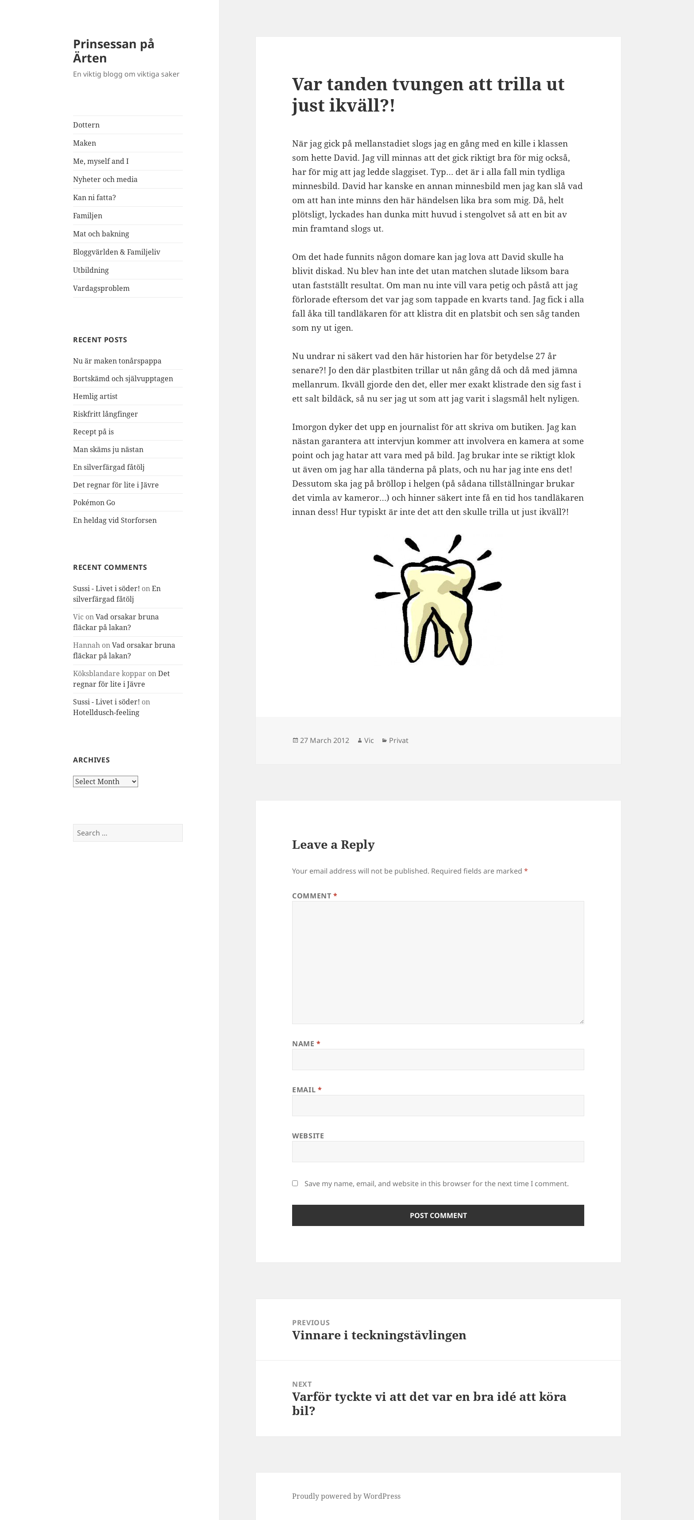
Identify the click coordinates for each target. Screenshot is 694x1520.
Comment (315, 896)
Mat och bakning (101, 234)
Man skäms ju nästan (108, 449)
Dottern (86, 125)
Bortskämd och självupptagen (123, 378)
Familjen (87, 215)
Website (308, 1136)
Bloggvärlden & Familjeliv (116, 252)
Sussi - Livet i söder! (106, 588)
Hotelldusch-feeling (106, 712)
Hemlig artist (95, 396)
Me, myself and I (101, 161)
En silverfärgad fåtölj (109, 467)
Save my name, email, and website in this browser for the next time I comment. (437, 1183)
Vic (369, 740)
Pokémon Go (94, 502)
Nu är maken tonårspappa (117, 361)
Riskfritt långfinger (105, 414)
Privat (399, 740)
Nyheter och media (105, 179)
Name (306, 1043)
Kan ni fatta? (94, 197)
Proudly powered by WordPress (346, 1496)
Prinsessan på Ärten (113, 50)
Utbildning (91, 270)
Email (307, 1090)
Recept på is (93, 432)
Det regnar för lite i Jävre (116, 485)
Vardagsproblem (101, 288)
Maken (84, 143)
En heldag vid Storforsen (115, 520)
